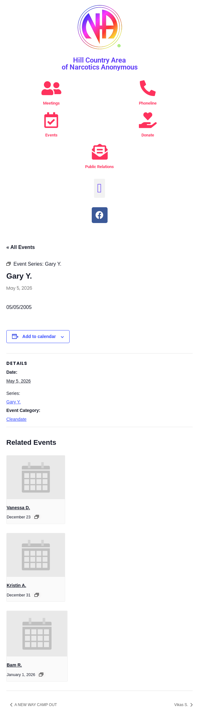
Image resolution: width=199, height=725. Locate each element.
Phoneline (148, 103)
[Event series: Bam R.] (41, 674)
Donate (147, 135)
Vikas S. (181, 705)
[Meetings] (51, 88)
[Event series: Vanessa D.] (36, 517)
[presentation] (36, 477)
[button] (99, 188)
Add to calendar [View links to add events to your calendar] (39, 336)
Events (51, 135)
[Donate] (148, 120)
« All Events (20, 247)
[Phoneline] (148, 88)
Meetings (51, 103)
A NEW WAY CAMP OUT (35, 705)
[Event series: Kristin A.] (36, 595)
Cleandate (16, 419)
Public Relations (99, 166)
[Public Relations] (100, 152)
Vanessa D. (18, 507)
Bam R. (14, 665)
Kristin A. (16, 585)
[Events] (51, 120)
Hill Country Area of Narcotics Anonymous (100, 63)
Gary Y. (13, 401)
